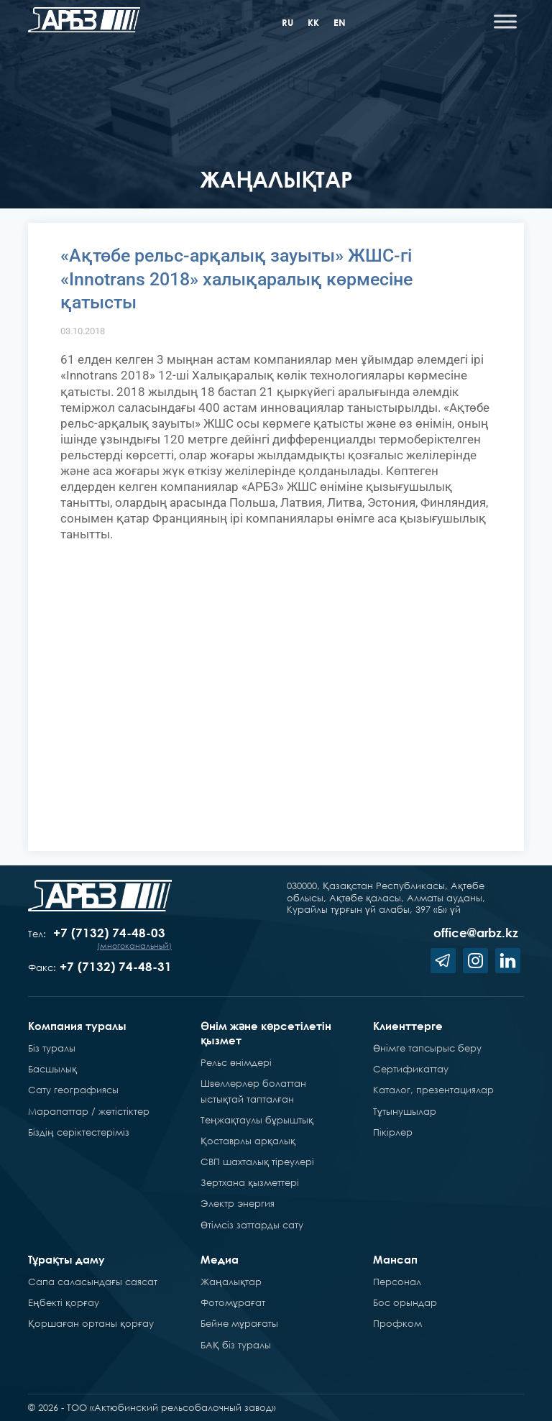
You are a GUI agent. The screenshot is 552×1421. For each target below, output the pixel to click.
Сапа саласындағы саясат (92, 1281)
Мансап (395, 1259)
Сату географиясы (73, 1089)
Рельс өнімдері (236, 1062)
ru (287, 22)
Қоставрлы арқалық (248, 1140)
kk (313, 22)
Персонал (397, 1281)
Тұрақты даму (66, 1259)
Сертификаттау (410, 1069)
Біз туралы (51, 1048)
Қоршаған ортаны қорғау (91, 1323)
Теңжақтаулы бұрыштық (257, 1120)
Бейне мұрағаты (239, 1323)
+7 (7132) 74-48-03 (109, 932)
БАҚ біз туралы (236, 1345)
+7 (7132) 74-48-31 (116, 966)
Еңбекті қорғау (63, 1302)
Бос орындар (405, 1302)
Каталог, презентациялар (433, 1089)
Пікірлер (393, 1132)
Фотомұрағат (233, 1302)
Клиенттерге (408, 1025)
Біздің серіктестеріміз (78, 1132)
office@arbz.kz (475, 932)
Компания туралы (77, 1025)
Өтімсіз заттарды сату (252, 1225)
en (340, 22)
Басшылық (52, 1069)
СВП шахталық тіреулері (257, 1161)
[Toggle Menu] (505, 21)
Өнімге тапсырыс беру (427, 1048)
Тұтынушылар (404, 1111)
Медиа (220, 1259)
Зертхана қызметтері (250, 1182)
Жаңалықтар (231, 1281)
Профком (397, 1323)
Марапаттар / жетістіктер (89, 1111)
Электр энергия (238, 1203)
